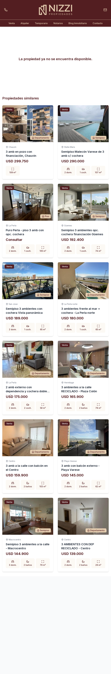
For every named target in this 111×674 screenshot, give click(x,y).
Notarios (58, 23)
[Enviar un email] (105, 9)
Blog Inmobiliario (78, 23)
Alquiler (25, 23)
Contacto (98, 23)
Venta (12, 23)
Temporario (41, 23)
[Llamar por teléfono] (6, 9)
